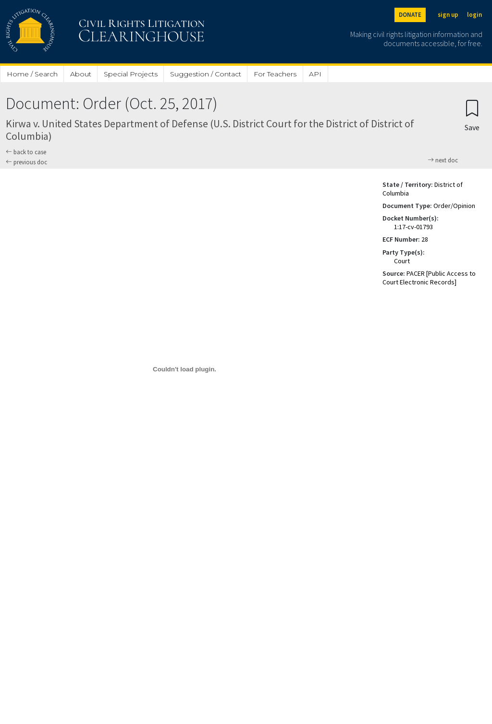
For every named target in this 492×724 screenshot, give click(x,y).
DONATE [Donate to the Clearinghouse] (410, 15)
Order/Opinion (454, 205)
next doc (443, 160)
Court (402, 261)
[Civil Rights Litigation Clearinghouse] (78, 31)
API (315, 74)
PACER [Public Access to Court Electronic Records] (429, 277)
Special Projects (131, 74)
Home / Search (32, 74)
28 (424, 239)
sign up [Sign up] (448, 15)
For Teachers (275, 74)
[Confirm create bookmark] (472, 115)
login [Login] (474, 15)
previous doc (26, 162)
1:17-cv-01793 (413, 226)
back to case (26, 152)
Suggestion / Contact (205, 74)
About (80, 74)
